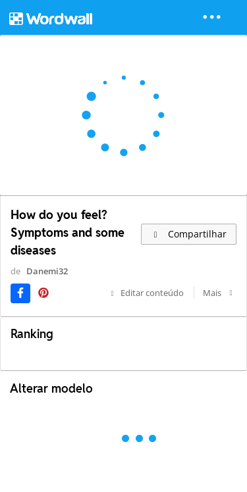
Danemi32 (47, 271)
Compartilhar (189, 234)
